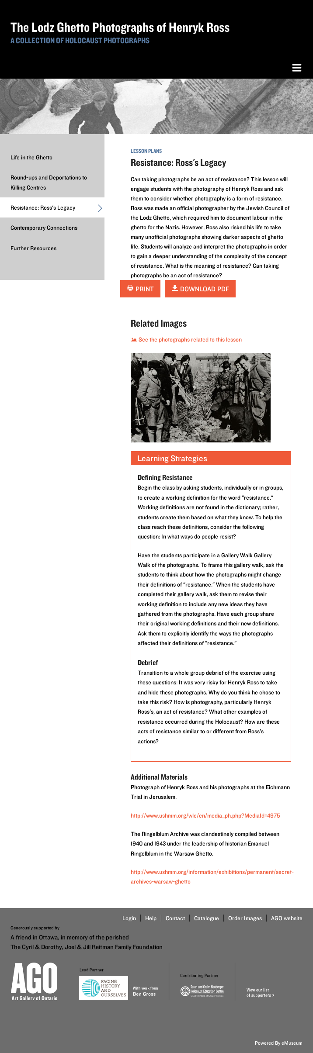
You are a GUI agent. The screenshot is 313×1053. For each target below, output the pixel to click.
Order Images (245, 918)
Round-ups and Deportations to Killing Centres (48, 182)
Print (140, 289)
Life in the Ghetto (31, 157)
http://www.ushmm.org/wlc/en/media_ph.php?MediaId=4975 (205, 815)
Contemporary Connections (43, 227)
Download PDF (200, 289)
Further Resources (33, 248)
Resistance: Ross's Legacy (57, 210)
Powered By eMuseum (279, 1042)
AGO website (287, 918)
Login (129, 918)
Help (150, 918)
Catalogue (206, 918)
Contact (175, 918)
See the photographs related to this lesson (186, 339)
